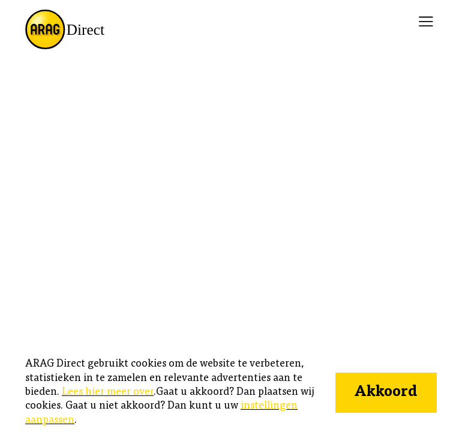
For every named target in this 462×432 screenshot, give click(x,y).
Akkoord (386, 392)
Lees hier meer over (108, 392)
